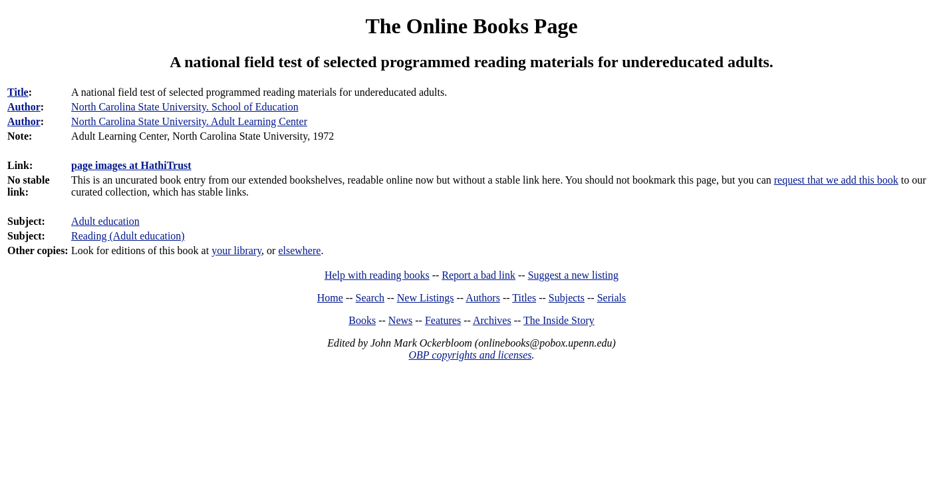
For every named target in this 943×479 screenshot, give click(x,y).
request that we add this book (836, 180)
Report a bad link (478, 275)
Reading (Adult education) (128, 235)
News (400, 320)
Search (370, 297)
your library (236, 250)
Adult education (105, 221)
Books (362, 320)
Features (443, 320)
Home (330, 297)
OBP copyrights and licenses (469, 355)
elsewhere (299, 250)
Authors (483, 297)
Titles (524, 297)
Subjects (567, 297)
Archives (492, 320)
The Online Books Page (471, 26)
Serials (611, 297)
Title (18, 92)
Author (24, 106)
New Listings (425, 297)
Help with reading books (377, 275)
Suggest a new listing (573, 275)
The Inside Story (559, 320)
